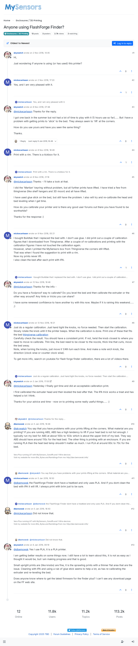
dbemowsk (19, 424)
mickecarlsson (21, 80)
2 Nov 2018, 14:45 (41, 53)
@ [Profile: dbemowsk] (21, 482)
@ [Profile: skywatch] (20, 428)
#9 (133, 381)
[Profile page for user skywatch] (7, 55)
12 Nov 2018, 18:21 (46, 323)
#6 (133, 233)
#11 (133, 478)
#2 (133, 80)
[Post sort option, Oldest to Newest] (18, 43)
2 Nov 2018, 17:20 (46, 80)
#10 (132, 424)
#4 (133, 150)
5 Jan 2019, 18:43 (42, 509)
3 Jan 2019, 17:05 (41, 381)
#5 (133, 177)
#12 (132, 509)
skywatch (18, 53)
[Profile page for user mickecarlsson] (7, 82)
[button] (4, 642)
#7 (133, 282)
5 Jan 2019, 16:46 (42, 424)
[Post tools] (132, 71)
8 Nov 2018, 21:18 (41, 177)
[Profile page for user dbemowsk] (7, 426)
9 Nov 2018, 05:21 (46, 233)
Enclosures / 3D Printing (16, 33)
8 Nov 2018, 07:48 (41, 107)
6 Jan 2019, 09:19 (41, 545)
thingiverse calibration (35, 334)
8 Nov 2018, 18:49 (46, 150)
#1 (133, 53)
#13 (132, 545)
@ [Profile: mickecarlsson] (23, 111)
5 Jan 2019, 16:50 (46, 478)
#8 (133, 323)
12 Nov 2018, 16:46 (41, 282)
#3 (133, 107)
